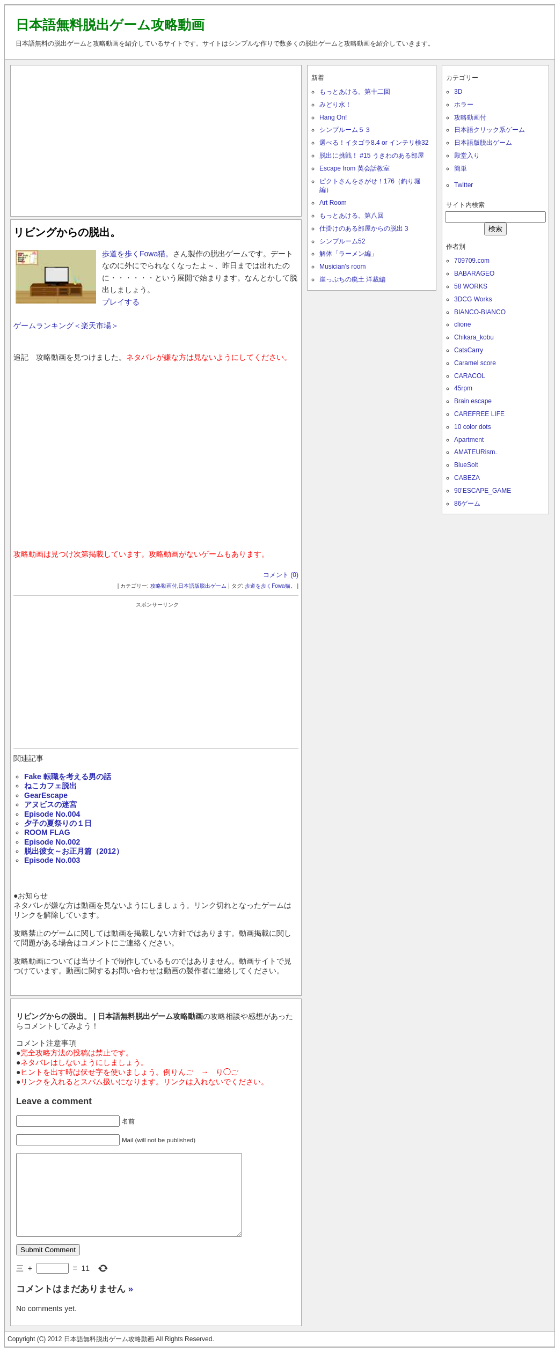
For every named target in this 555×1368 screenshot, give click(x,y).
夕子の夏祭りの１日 (58, 823)
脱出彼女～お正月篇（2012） (73, 851)
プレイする (121, 302)
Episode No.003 (52, 860)
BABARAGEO (474, 273)
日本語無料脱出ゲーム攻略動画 (110, 24)
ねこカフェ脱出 (50, 785)
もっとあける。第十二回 (354, 91)
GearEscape (46, 795)
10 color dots (472, 427)
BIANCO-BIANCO (480, 312)
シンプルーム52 (342, 241)
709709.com (472, 260)
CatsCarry (468, 350)
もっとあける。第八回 (351, 215)
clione (462, 324)
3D (458, 91)
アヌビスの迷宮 (50, 804)
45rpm (463, 388)
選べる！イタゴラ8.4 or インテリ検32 (373, 142)
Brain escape (473, 401)
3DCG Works (473, 299)
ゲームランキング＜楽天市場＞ (66, 325)
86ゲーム (467, 503)
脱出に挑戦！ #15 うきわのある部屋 (371, 155)
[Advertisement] (156, 138)
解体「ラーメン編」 (348, 253)
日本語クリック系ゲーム (489, 130)
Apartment (469, 439)
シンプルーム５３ (345, 130)
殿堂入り (467, 155)
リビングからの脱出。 (67, 232)
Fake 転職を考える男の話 (67, 776)
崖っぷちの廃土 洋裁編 (352, 279)
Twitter (463, 185)
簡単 (460, 168)
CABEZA (467, 478)
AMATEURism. (475, 452)
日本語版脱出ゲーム (202, 586)
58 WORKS (470, 286)
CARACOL (469, 376)
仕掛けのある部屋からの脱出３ (364, 228)
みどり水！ (335, 104)
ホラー (463, 104)
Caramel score (475, 363)
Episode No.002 (52, 842)
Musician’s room (342, 266)
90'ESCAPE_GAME (482, 490)
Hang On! (333, 117)
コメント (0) (280, 575)
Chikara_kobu (474, 337)
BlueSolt (466, 465)
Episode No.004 (52, 814)
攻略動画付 (163, 586)
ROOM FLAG (47, 832)
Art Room (333, 202)
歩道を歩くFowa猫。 (137, 253)
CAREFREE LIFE (479, 414)
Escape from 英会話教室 (354, 168)
